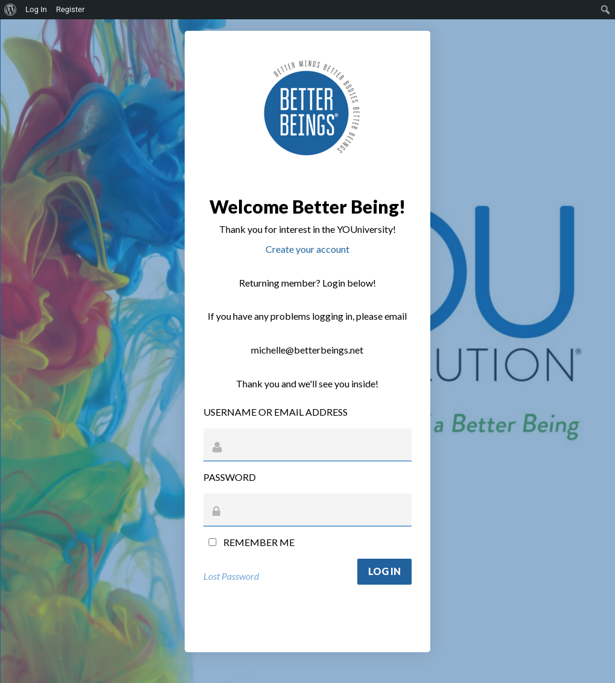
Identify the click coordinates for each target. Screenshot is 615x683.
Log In (36, 9)
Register (70, 9)
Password (229, 477)
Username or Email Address (275, 412)
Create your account (307, 249)
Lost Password (231, 576)
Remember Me (249, 542)
